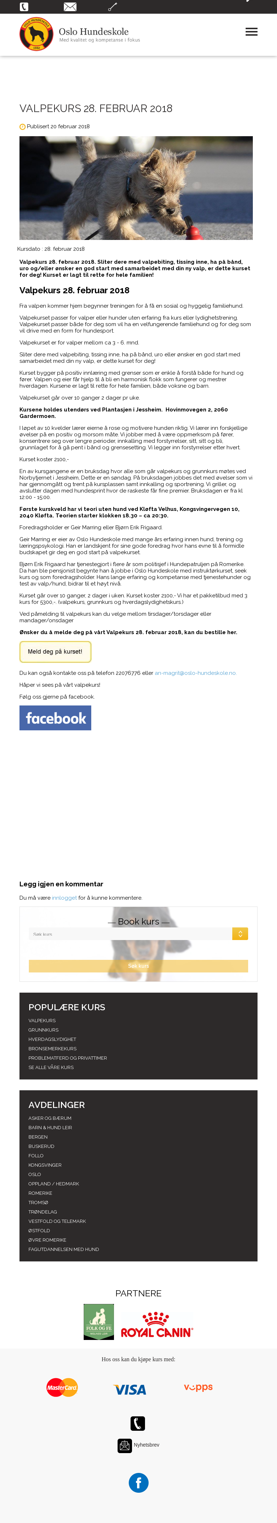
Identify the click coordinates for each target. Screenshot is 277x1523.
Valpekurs (42, 1020)
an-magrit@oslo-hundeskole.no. (196, 673)
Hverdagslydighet (52, 1039)
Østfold (39, 1230)
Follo (36, 1155)
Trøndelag (42, 1212)
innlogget (64, 898)
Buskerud (41, 1146)
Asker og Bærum (49, 1118)
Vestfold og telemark (57, 1221)
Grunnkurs (43, 1030)
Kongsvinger (45, 1165)
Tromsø (38, 1202)
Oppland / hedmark (53, 1183)
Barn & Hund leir (50, 1127)
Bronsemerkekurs (52, 1048)
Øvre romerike (47, 1240)
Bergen (38, 1137)
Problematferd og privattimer (67, 1058)
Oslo (34, 1174)
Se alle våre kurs (51, 1067)
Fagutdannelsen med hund (63, 1249)
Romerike (40, 1193)
